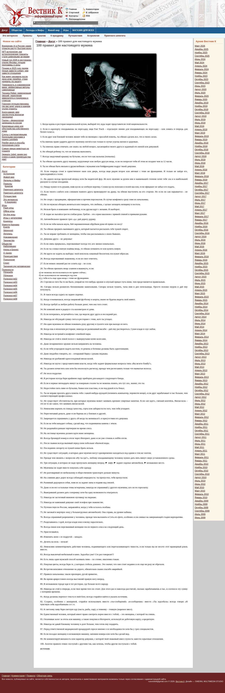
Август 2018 (200, 156)
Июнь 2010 (200, 484)
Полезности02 (10, 279)
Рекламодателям (75, 19)
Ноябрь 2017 (201, 186)
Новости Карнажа (10, 224)
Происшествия (10, 256)
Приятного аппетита (114, 36)
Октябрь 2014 (201, 310)
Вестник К (180, 681)
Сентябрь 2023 (202, 83)
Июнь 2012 (200, 404)
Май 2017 (199, 206)
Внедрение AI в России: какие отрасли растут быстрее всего (16, 47)
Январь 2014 (201, 340)
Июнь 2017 (200, 203)
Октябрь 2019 (201, 109)
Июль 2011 (200, 440)
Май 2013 (199, 367)
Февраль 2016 (202, 256)
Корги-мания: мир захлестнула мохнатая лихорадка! (13, 114)
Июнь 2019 (200, 123)
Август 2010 (200, 477)
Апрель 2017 (201, 210)
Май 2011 (199, 447)
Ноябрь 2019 (201, 106)
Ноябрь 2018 (201, 146)
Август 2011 (200, 437)
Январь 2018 (201, 180)
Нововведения (10, 237)
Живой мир (54, 30)
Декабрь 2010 (201, 464)
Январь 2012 (201, 420)
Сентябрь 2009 (202, 511)
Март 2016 (200, 253)
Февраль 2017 (202, 216)
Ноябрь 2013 (201, 347)
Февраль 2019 (202, 136)
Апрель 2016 (201, 250)
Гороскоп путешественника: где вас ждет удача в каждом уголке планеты (16, 106)
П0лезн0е (8, 272)
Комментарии (92, 9)
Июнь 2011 (200, 444)
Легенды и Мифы (35, 30)
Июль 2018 (200, 159)
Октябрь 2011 (201, 430)
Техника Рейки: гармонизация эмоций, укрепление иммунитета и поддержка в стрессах (16, 97)
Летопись (7, 234)
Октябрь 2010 (201, 471)
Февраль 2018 (202, 176)
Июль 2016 (200, 240)
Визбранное (92, 12)
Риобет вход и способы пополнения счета (13, 144)
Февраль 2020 (202, 96)
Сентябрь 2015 (202, 273)
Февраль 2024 (202, 69)
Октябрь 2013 (201, 350)
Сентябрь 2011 (202, 434)
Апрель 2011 (201, 450)
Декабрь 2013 (201, 343)
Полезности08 (10, 299)
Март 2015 (200, 293)
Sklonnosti (8, 230)
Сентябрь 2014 (202, 313)
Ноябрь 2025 (201, 52)
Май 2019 (199, 126)
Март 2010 (200, 491)
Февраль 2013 (202, 377)
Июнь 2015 (200, 283)
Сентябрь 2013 (202, 353)
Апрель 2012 (201, 410)
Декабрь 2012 (201, 384)
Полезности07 (10, 295)
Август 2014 (200, 317)
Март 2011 (200, 454)
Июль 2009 (200, 514)
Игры (66, 30)
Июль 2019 (200, 119)
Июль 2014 (200, 320)
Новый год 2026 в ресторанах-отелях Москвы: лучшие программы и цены (17, 62)
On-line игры (9, 214)
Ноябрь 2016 (201, 226)
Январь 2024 (201, 72)
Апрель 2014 (201, 330)
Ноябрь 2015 (201, 267)
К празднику (57, 36)
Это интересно (10, 36)
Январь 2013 (201, 380)
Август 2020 (200, 89)
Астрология (93, 36)
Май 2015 (199, 287)
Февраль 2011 (202, 457)
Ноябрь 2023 (201, 76)
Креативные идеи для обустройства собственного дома (15, 128)
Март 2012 (200, 414)
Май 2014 (199, 327)
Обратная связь (44, 676)
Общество (16, 30)
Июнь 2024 (200, 59)
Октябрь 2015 (201, 270)
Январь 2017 (201, 220)
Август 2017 (200, 196)
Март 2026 (200, 46)
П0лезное (8, 275)
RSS (88, 16)
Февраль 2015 (202, 297)
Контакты (73, 16)
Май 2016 (199, 246)
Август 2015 (200, 277)
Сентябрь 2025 (202, 56)
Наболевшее (9, 246)
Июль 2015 (200, 280)
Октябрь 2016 (201, 230)
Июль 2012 (200, 400)
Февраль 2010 (202, 494)
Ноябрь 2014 (201, 307)
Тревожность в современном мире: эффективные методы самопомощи (16, 87)
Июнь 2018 (200, 163)
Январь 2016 (201, 260)
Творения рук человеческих (16, 266)
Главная (73, 9)
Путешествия (75, 36)
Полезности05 (10, 289)
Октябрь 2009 (201, 507)
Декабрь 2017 (201, 183)
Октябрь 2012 (201, 390)
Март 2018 (200, 173)
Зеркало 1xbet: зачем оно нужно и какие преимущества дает (16, 157)
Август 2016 (200, 236)
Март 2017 (200, 213)
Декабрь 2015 (201, 263)
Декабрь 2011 (201, 424)
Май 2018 (199, 166)
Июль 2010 (200, 481)
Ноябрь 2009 (201, 504)
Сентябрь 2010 (202, 474)
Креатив (41, 36)
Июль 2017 (200, 200)
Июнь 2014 (200, 323)
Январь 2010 (201, 497)
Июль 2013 (200, 360)
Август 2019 (200, 116)
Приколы (27, 36)
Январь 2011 (201, 461)
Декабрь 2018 (201, 143)
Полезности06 (10, 292)
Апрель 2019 (201, 129)
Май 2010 (199, 487)
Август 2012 (200, 397)
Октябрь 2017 (201, 190)
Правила (31, 676)
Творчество (8, 240)
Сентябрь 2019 (202, 113)
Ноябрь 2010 (201, 467)
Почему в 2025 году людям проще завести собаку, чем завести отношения (15, 70)
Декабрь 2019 (201, 103)
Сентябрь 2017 (202, 193)
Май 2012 (199, 407)
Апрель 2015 (201, 290)
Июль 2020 (200, 93)
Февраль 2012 (202, 417)
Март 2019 (200, 133)
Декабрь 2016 (201, 223)
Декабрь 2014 (201, 303)
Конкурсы (8, 221)
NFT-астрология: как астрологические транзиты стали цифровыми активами (16, 54)
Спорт (6, 263)
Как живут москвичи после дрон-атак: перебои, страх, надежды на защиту (15, 79)
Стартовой (74, 12)
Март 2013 (200, 374)
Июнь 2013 (200, 364)
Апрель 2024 (201, 66)
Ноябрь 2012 (201, 387)
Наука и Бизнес (10, 249)
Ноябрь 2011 (201, 427)
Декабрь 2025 (201, 49)
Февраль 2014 (202, 337)
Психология (9, 259)
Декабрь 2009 (201, 501)
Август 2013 (200, 357)
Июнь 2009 (200, 517)
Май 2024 (199, 62)
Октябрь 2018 (201, 149)
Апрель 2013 (201, 370)
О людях (7, 253)
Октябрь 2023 (201, 79)
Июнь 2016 (200, 243)
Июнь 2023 (200, 86)
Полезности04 (10, 285)
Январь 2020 (201, 99)
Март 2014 (200, 333)
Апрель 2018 (201, 169)
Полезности (7, 270)
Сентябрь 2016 (202, 233)
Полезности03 (10, 282)
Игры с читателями (12, 218)
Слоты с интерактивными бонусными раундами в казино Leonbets (14, 137)
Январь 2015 (201, 300)
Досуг (5, 30)
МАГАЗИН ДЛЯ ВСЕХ (83, 30)
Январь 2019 (201, 139)
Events (6, 227)
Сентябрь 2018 (202, 153)
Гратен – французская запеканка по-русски (13, 121)
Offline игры (9, 211)
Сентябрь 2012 (202, 394)
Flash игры (8, 208)
